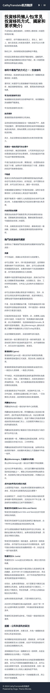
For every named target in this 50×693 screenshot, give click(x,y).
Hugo (15, 689)
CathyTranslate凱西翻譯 (19, 686)
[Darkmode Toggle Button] (39, 5)
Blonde (28, 689)
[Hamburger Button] (44, 5)
